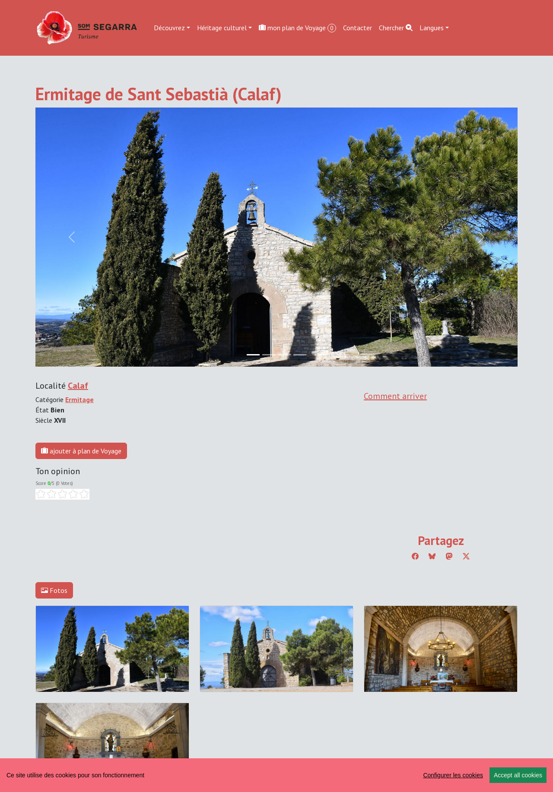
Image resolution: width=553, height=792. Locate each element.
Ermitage (79, 399)
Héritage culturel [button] (222, 27)
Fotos (54, 590)
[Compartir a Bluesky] (432, 556)
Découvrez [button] (169, 27)
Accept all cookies (518, 775)
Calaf (78, 385)
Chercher (396, 27)
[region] (276, 775)
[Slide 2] (284, 355)
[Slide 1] (268, 355)
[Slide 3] (299, 355)
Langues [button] (432, 27)
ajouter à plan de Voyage (81, 451)
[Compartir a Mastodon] (449, 556)
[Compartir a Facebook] (415, 556)
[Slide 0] (253, 355)
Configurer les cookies (453, 775)
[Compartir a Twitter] (466, 556)
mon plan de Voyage (297, 27)
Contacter (357, 27)
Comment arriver (395, 396)
